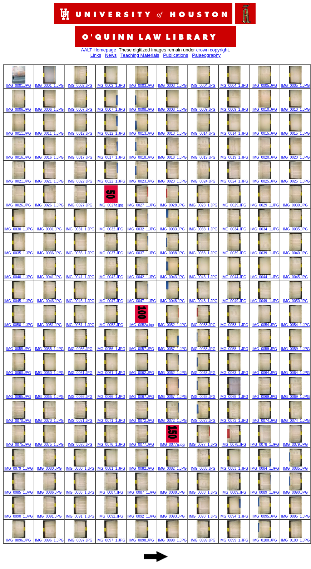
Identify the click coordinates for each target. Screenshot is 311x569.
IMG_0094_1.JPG (233, 514)
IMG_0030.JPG (295, 203)
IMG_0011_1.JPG (49, 131)
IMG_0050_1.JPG (18, 323)
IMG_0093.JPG (172, 514)
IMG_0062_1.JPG (172, 371)
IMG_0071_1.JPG (111, 419)
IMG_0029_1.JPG (264, 203)
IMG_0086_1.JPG (80, 490)
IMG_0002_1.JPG (111, 84)
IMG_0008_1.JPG (172, 107)
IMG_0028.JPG (172, 203)
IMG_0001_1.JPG (49, 84)
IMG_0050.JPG (295, 299)
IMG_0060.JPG (18, 371)
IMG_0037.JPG (111, 251)
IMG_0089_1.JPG (264, 490)
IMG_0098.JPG (141, 538)
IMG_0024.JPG (203, 179)
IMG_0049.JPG (234, 299)
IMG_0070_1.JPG (49, 419)
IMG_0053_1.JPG (233, 323)
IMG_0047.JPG (111, 299)
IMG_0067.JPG (141, 395)
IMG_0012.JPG (80, 131)
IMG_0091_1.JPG (80, 514)
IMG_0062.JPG (141, 371)
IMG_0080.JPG (49, 466)
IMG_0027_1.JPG (141, 203)
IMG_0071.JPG (80, 419)
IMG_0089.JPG (234, 490)
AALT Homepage (99, 50)
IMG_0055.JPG (18, 347)
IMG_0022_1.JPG (111, 179)
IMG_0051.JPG (49, 323)
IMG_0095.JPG (264, 514)
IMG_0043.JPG (172, 275)
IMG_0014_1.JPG (233, 131)
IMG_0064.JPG (264, 371)
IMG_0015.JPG (264, 131)
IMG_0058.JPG (203, 347)
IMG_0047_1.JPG (141, 299)
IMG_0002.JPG (80, 84)
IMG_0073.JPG (203, 419)
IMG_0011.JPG (18, 131)
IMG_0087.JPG (111, 490)
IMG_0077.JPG (141, 442)
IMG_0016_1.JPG (49, 155)
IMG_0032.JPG (111, 227)
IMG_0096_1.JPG (49, 538)
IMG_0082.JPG (141, 466)
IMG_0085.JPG (295, 466)
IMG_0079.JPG (295, 442)
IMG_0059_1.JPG (295, 347)
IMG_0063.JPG (203, 371)
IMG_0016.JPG (18, 155)
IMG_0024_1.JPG (233, 179)
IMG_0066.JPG (80, 395)
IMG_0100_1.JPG (295, 538)
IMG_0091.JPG (49, 514)
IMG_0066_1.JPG (111, 395)
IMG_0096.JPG (18, 538)
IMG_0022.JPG (80, 179)
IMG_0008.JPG (141, 107)
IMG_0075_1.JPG (49, 442)
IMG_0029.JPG (234, 203)
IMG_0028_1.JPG (203, 203)
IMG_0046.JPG (49, 299)
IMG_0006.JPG (18, 107)
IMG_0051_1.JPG (80, 323)
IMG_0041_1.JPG (80, 275)
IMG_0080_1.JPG (80, 466)
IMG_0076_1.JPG (111, 442)
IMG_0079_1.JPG (18, 466)
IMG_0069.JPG (264, 395)
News (111, 55)
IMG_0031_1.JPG (80, 227)
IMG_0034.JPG (234, 227)
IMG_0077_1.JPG (203, 442)
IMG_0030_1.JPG (18, 227)
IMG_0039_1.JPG (264, 251)
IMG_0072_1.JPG (172, 419)
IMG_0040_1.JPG (18, 275)
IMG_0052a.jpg (141, 323)
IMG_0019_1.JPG (233, 155)
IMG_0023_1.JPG (172, 179)
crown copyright (212, 50)
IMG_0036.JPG (49, 251)
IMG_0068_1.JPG (233, 395)
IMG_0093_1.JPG (203, 514)
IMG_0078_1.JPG (264, 442)
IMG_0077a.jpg (172, 442)
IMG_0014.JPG (203, 131)
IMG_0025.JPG (264, 179)
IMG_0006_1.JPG (49, 107)
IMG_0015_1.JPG (295, 131)
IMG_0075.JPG (18, 442)
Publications (175, 55)
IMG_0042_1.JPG (141, 275)
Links (95, 55)
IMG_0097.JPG (80, 538)
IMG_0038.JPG (172, 251)
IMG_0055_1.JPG (49, 347)
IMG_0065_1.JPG (49, 395)
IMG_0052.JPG (111, 323)
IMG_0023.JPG (141, 179)
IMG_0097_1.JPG (111, 538)
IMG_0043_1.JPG (203, 275)
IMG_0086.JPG (49, 490)
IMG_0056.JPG (80, 347)
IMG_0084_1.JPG (264, 466)
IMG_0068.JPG (203, 395)
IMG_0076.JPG (80, 442)
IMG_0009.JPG (203, 107)
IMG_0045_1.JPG (18, 299)
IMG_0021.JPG (18, 179)
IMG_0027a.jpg (111, 203)
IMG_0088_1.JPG (203, 490)
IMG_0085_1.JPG (18, 490)
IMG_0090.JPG (295, 490)
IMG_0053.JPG (203, 323)
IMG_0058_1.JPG (233, 347)
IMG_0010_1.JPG (295, 107)
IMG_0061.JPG (80, 371)
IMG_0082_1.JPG (172, 466)
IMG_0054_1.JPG (295, 323)
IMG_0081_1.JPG (111, 466)
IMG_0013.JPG (141, 131)
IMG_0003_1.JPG (172, 84)
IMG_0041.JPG (49, 275)
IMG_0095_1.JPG (295, 514)
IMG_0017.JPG (80, 155)
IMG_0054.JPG (264, 323)
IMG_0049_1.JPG (264, 299)
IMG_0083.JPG (203, 466)
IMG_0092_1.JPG (141, 514)
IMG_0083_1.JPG (233, 466)
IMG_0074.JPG (264, 419)
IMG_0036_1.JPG (80, 251)
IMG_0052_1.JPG (172, 323)
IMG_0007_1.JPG (111, 107)
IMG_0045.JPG (295, 275)
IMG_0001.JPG (18, 84)
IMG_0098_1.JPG (172, 538)
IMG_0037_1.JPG (141, 251)
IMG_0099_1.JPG (233, 538)
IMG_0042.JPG (111, 275)
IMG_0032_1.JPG (141, 227)
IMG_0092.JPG (111, 514)
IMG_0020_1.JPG (295, 155)
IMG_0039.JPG (234, 251)
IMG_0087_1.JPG (141, 490)
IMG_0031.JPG (49, 227)
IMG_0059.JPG (264, 347)
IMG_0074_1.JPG (295, 419)
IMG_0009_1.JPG (233, 107)
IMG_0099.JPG (203, 538)
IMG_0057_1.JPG (172, 347)
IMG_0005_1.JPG (295, 84)
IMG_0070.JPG (18, 419)
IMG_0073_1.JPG (233, 419)
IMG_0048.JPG (172, 299)
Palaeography (206, 55)
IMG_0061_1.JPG (111, 371)
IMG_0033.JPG (172, 227)
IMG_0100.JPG (264, 538)
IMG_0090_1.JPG (18, 514)
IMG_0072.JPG (141, 419)
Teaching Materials (139, 55)
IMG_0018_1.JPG (172, 155)
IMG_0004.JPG (203, 84)
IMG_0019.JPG (203, 155)
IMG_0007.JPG (80, 107)
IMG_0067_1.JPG (172, 395)
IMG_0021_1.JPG (49, 179)
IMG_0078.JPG (234, 442)
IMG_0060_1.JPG (49, 371)
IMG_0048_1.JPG (203, 299)
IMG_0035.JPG (295, 227)
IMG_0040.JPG (295, 251)
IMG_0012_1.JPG (111, 131)
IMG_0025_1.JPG (295, 179)
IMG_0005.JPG (264, 84)
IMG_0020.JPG (264, 155)
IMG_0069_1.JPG (295, 395)
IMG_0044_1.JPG (264, 275)
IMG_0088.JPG (172, 490)
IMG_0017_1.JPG (111, 155)
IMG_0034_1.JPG (264, 227)
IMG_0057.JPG (141, 347)
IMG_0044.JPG (234, 275)
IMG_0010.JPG (264, 107)
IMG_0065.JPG (18, 395)
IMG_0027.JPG (80, 203)
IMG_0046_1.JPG (80, 299)
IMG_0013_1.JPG (172, 131)
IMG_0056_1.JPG (111, 347)
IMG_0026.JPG (18, 203)
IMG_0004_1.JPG (233, 84)
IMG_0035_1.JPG (18, 251)
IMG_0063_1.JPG (233, 371)
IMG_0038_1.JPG (203, 251)
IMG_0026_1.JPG (49, 203)
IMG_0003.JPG (141, 84)
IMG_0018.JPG (141, 155)
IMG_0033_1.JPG (203, 227)
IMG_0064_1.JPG (295, 371)
